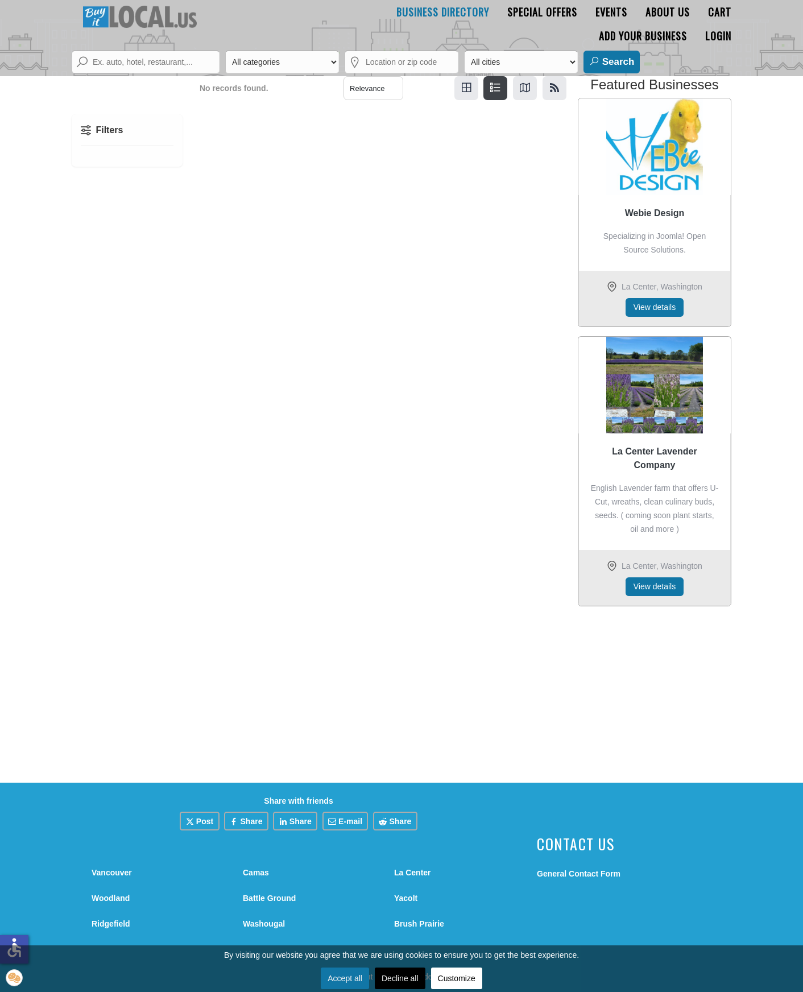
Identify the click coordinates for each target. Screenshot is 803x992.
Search (611, 61)
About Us (667, 12)
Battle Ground (269, 898)
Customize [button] (456, 978)
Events (611, 12)
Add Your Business (643, 35)
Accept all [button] (345, 978)
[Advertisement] (654, 691)
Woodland (111, 898)
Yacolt (405, 898)
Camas (256, 872)
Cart (719, 12)
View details (655, 307)
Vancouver (112, 872)
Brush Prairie (419, 923)
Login (718, 35)
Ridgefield (111, 923)
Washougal (264, 923)
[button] (14, 977)
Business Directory (442, 12)
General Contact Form (578, 873)
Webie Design (655, 213)
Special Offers (542, 12)
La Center (412, 872)
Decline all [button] (400, 978)
